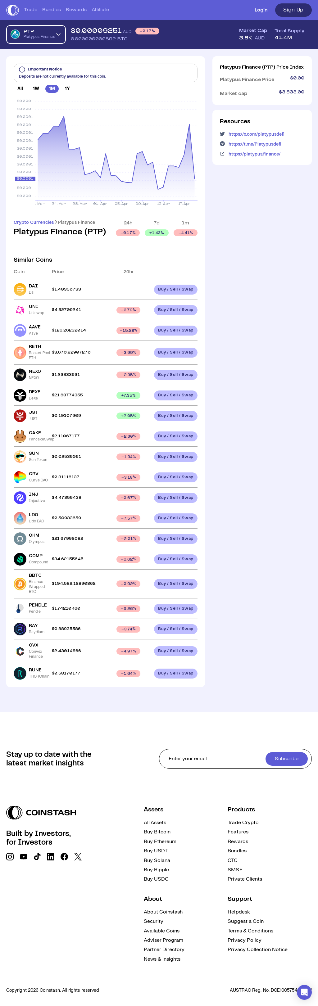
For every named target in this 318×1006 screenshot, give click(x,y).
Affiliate (100, 9)
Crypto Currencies (34, 222)
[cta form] (235, 758)
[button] (304, 992)
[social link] (10, 856)
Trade (30, 9)
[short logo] (12, 10)
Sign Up (293, 9)
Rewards (76, 9)
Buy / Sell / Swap (175, 289)
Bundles (51, 9)
